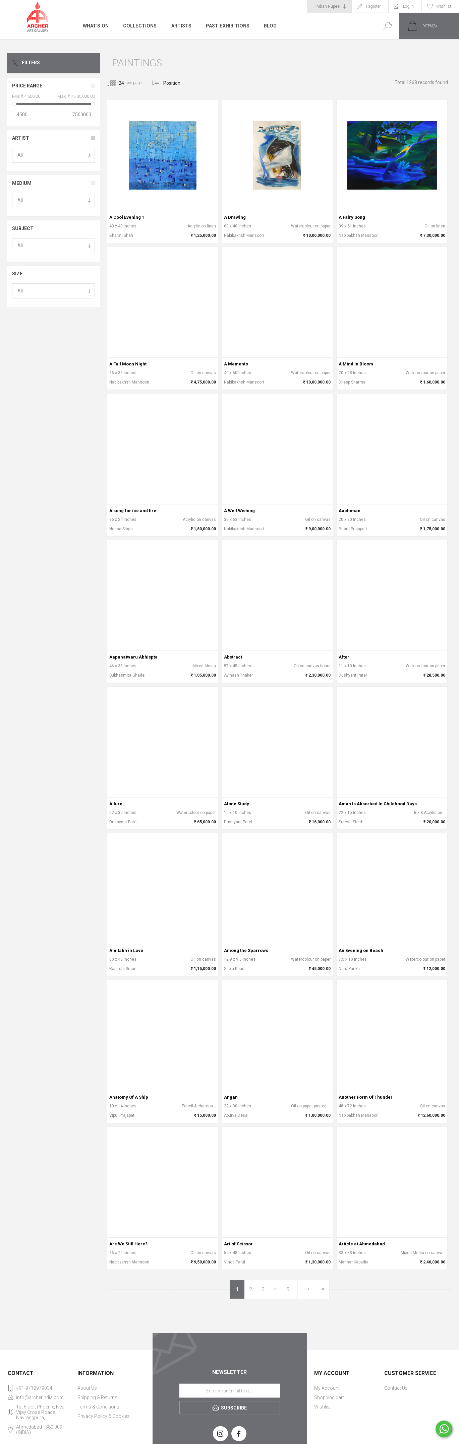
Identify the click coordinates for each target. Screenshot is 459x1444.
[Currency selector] (329, 6)
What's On (95, 25)
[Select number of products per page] (116, 83)
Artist (20, 138)
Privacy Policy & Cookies (103, 1416)
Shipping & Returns (97, 1397)
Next (306, 1289)
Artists (180, 25)
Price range (27, 85)
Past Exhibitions (226, 25)
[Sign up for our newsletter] (229, 1391)
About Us (87, 1388)
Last (320, 1289)
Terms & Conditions (98, 1406)
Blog (268, 25)
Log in (408, 6)
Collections (139, 25)
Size (17, 273)
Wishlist (322, 1406)
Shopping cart (329, 1397)
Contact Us (396, 1388)
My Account (327, 1388)
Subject (23, 228)
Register (373, 6)
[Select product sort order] (177, 83)
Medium (22, 183)
